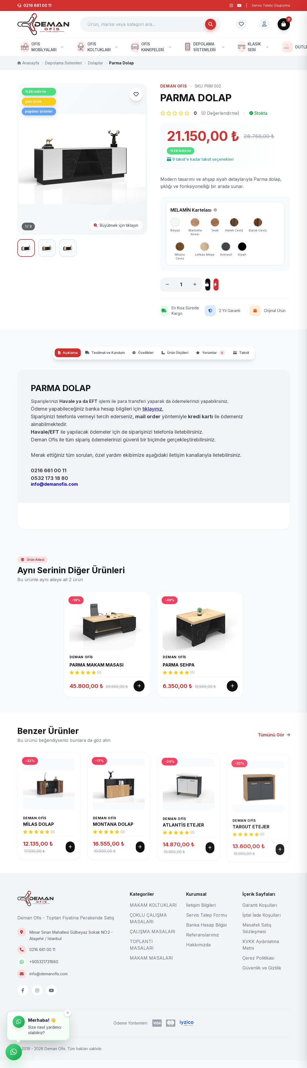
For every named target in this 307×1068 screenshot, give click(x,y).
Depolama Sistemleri (63, 63)
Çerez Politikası (258, 965)
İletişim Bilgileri (201, 913)
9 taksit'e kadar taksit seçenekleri (200, 159)
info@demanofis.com (48, 981)
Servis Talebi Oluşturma (271, 5)
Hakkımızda (198, 952)
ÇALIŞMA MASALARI (152, 939)
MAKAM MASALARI (151, 965)
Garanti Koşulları (259, 913)
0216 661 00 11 (42, 957)
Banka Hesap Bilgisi (206, 932)
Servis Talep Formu (206, 922)
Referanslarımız (202, 942)
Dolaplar (95, 63)
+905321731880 (43, 969)
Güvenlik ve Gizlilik (261, 975)
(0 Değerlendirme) (220, 113)
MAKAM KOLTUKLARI (153, 913)
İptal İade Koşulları (261, 922)
